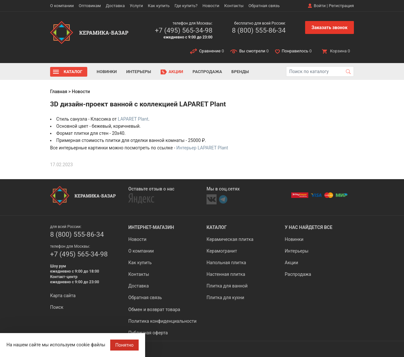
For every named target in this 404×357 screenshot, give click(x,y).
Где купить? (186, 5)
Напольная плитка (226, 262)
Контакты (234, 5)
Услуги (136, 5)
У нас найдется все (308, 227)
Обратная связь (264, 5)
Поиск (56, 307)
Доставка (115, 5)
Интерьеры (138, 71)
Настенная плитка (226, 274)
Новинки (107, 71)
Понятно (124, 345)
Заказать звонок (329, 27)
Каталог (73, 71)
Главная (58, 91)
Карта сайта (63, 295)
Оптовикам (90, 5)
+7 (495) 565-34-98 (183, 30)
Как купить (159, 5)
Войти (320, 5)
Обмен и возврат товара (154, 309)
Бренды (240, 71)
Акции (176, 71)
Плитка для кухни (225, 297)
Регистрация (341, 5)
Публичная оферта (148, 332)
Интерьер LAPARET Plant (202, 147)
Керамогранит (222, 251)
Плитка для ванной (227, 285)
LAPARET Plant (133, 119)
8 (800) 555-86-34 (258, 30)
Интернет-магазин (151, 227)
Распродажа (207, 71)
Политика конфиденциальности (162, 321)
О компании (62, 5)
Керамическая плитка (230, 239)
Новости (210, 5)
